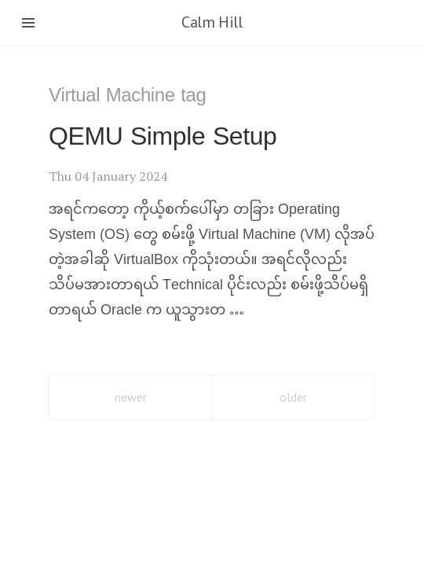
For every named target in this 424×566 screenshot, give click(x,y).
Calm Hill (211, 22)
